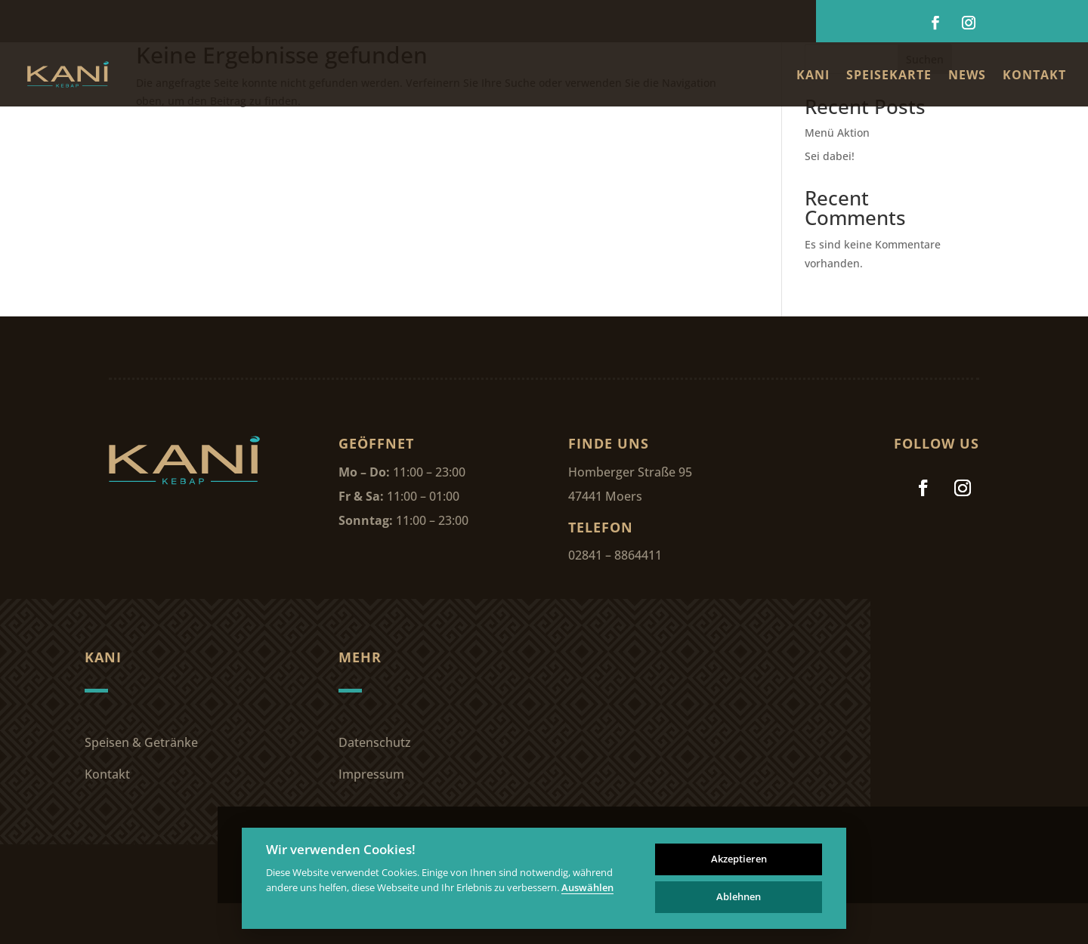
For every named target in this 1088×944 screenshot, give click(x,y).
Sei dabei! (830, 156)
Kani (813, 76)
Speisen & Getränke (141, 742)
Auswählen (587, 888)
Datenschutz (374, 742)
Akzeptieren (739, 858)
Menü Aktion (837, 132)
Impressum (371, 774)
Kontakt (1034, 76)
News (967, 76)
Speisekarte (889, 76)
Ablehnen (738, 896)
